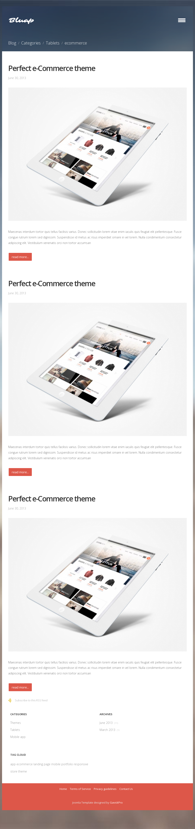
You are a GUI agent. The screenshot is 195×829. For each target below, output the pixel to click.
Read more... (20, 257)
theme (22, 771)
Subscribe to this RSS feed (31, 700)
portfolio (67, 764)
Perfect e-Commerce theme (51, 68)
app (13, 764)
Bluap (21, 20)
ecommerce (25, 764)
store (14, 771)
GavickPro (116, 802)
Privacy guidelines (105, 789)
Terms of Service (80, 789)
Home (63, 789)
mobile (56, 764)
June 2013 (109, 723)
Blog (12, 43)
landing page (42, 764)
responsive (81, 764)
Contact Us (126, 789)
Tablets (52, 43)
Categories (31, 43)
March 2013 (109, 730)
